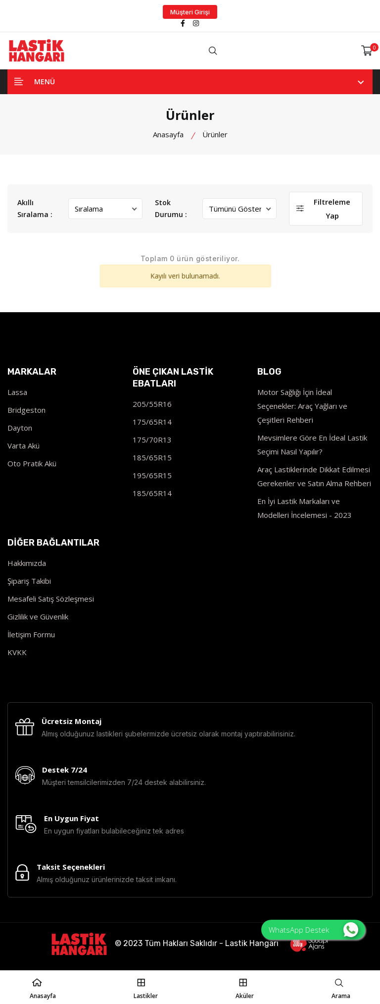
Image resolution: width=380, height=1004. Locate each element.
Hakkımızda (26, 563)
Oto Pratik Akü (31, 463)
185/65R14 (152, 493)
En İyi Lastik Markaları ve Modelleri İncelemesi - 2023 (304, 508)
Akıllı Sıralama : (34, 208)
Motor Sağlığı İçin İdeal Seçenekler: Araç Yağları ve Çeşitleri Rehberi (302, 406)
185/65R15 (152, 457)
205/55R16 (152, 404)
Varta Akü (23, 445)
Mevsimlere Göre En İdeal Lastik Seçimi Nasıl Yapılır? (312, 444)
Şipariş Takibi (29, 581)
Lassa (17, 392)
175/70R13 (152, 440)
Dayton (19, 428)
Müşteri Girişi (190, 12)
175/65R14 (152, 422)
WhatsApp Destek (313, 929)
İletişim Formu (31, 634)
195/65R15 (152, 475)
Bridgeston (26, 410)
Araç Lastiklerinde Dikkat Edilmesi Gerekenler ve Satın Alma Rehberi (314, 476)
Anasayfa (168, 134)
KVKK (17, 652)
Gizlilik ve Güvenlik (37, 616)
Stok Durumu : (171, 208)
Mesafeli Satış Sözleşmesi (50, 599)
